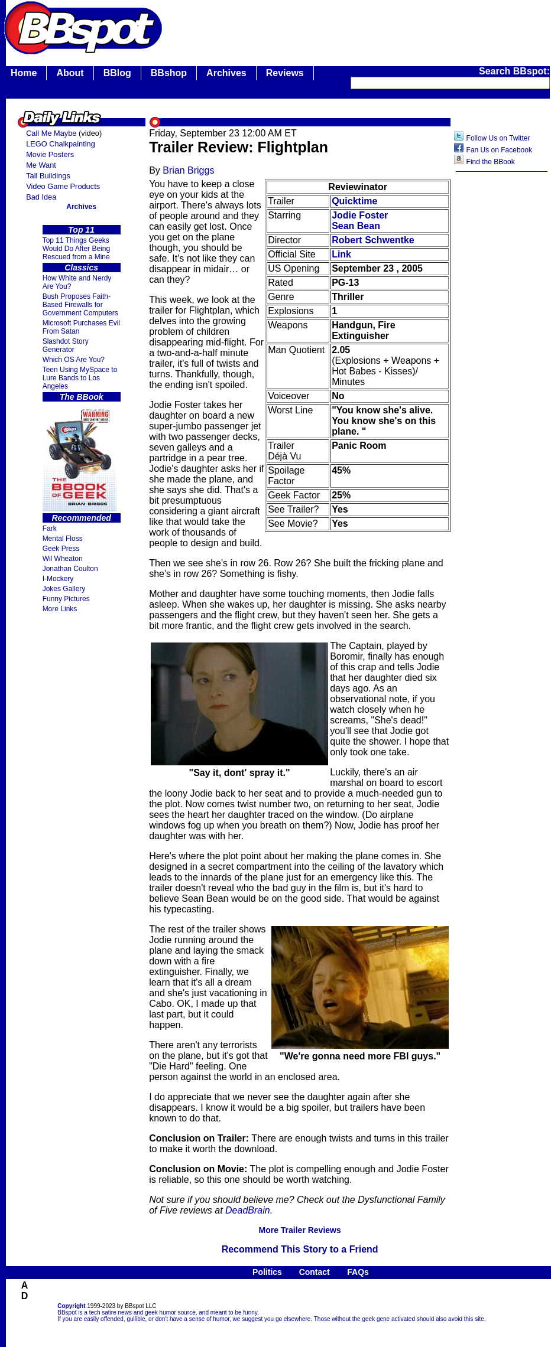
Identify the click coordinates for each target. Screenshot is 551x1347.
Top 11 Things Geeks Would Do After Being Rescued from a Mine (77, 248)
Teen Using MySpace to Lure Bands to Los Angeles (80, 378)
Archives (226, 73)
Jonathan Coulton (70, 569)
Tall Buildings (48, 175)
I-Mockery (58, 579)
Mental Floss (63, 538)
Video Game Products (63, 186)
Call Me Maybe (51, 133)
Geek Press (61, 548)
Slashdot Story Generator (66, 345)
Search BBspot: (514, 71)
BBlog (117, 73)
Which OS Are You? (74, 359)
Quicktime (354, 201)
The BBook (81, 397)
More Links (60, 609)
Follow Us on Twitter (498, 138)
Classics (81, 267)
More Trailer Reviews (299, 1230)
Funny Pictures (66, 599)
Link (341, 254)
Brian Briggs (188, 170)
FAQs (358, 1272)
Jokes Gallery (64, 589)
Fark (50, 528)
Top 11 (81, 229)
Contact (314, 1272)
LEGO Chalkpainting (60, 143)
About (69, 73)
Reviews (285, 73)
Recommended (81, 518)
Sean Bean (356, 226)
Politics (267, 1272)
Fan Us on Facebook (499, 150)
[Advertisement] (502, 364)
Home (24, 73)
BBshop (169, 73)
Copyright (71, 1306)
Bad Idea (41, 197)
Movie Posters (50, 154)
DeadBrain (247, 1210)
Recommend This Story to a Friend (300, 1249)
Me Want (41, 165)
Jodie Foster (360, 215)
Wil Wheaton (63, 559)
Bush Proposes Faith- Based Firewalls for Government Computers (80, 304)
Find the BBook (490, 162)
